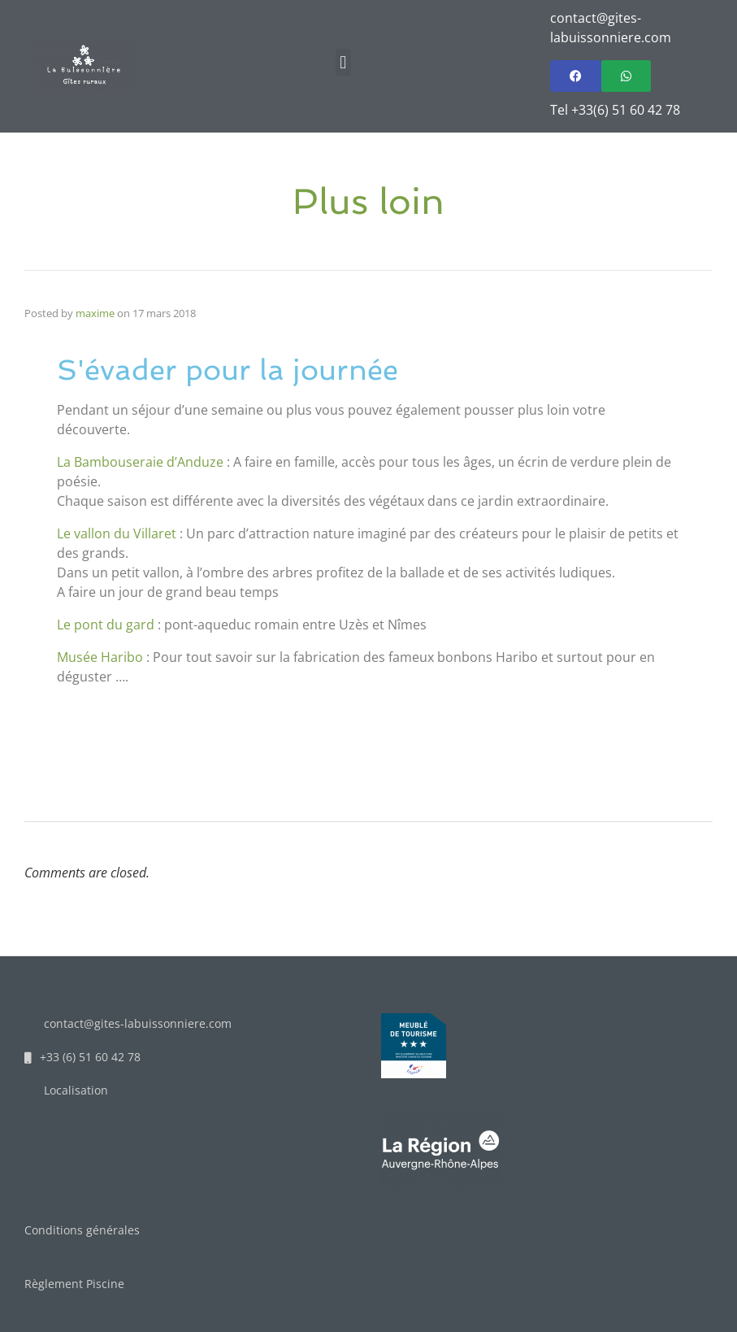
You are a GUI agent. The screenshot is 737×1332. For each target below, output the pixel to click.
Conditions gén (65, 1230)
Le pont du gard (105, 624)
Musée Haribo (100, 657)
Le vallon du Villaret (116, 533)
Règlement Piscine (74, 1283)
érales (123, 1230)
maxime (95, 313)
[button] (343, 62)
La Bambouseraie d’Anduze (140, 462)
